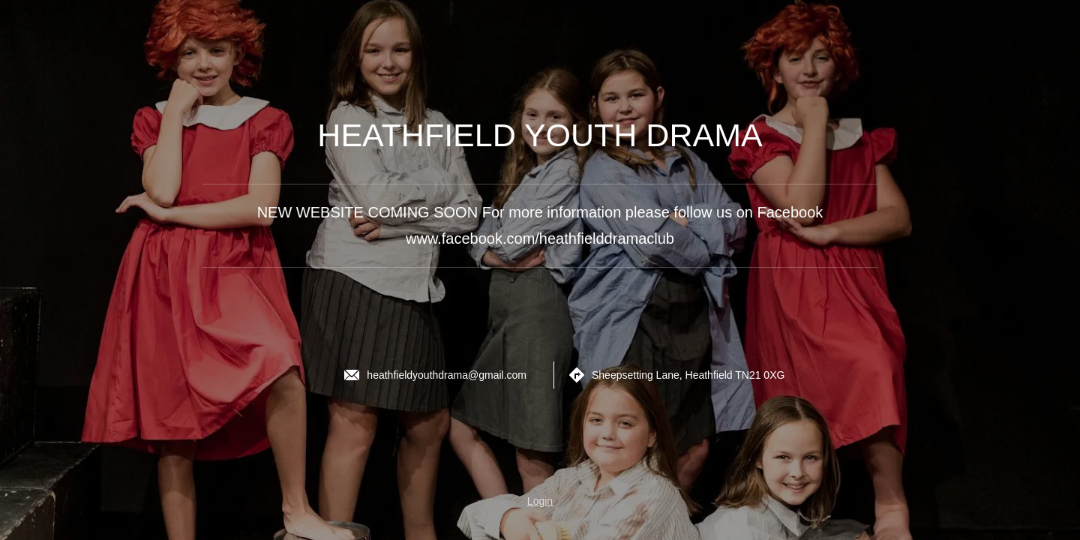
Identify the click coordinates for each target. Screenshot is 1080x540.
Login (540, 501)
